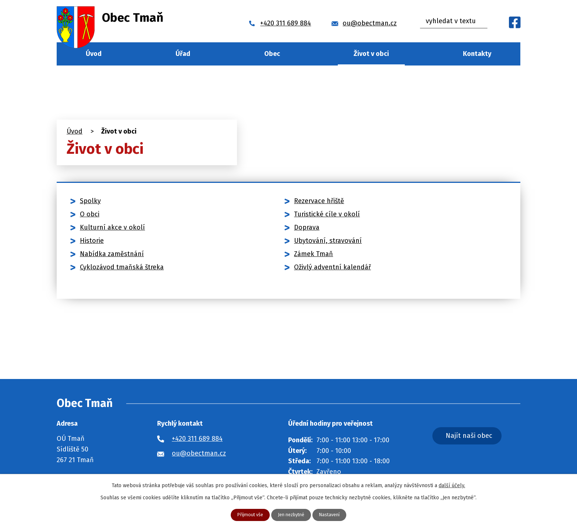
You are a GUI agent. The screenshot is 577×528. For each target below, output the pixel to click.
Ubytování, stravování (328, 241)
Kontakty (477, 54)
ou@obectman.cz (199, 453)
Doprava (306, 227)
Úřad (183, 54)
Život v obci (371, 54)
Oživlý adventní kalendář (332, 267)
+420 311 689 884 (197, 439)
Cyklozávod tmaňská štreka (122, 267)
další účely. (452, 485)
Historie (92, 241)
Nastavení (333, 514)
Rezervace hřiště (319, 201)
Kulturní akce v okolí (112, 227)
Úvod (94, 54)
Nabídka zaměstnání (112, 254)
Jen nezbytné (291, 514)
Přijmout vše (246, 514)
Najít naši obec (485, 437)
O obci (89, 214)
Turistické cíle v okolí (327, 214)
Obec (272, 54)
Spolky (90, 201)
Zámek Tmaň (313, 254)
